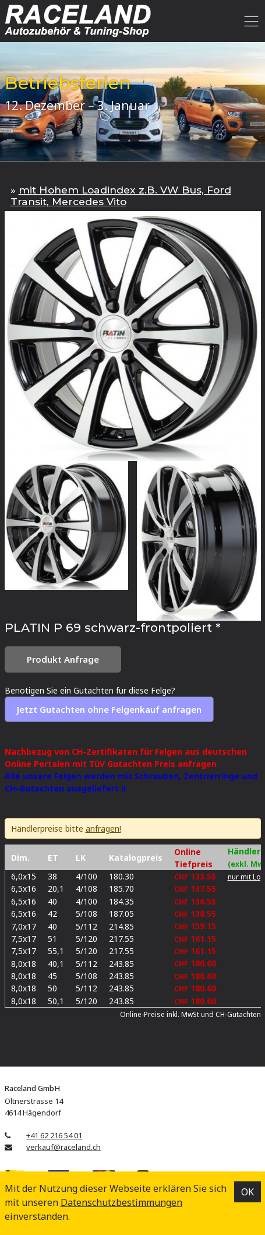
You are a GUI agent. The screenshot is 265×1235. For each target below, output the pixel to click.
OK (247, 1191)
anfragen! (103, 828)
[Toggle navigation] (249, 20)
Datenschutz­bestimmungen (121, 1202)
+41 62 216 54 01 (54, 1135)
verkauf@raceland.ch (63, 1147)
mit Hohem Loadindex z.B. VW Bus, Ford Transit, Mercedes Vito (120, 196)
